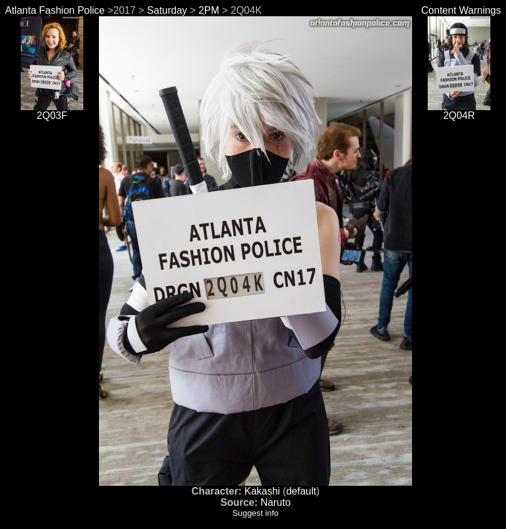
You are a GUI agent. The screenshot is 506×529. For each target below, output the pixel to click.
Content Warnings (461, 10)
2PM (209, 10)
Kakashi (262, 491)
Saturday (167, 10)
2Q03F (52, 111)
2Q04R (459, 111)
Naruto (276, 502)
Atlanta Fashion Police (55, 10)
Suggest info (255, 513)
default (301, 491)
